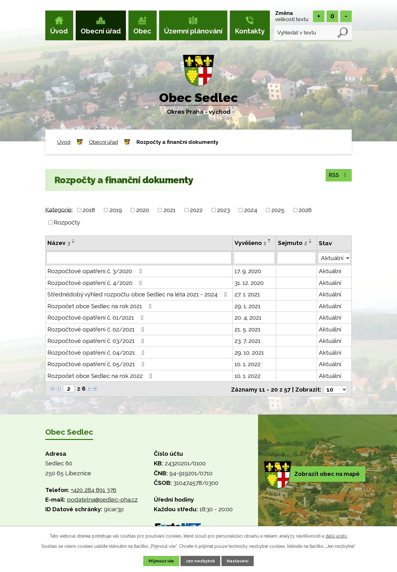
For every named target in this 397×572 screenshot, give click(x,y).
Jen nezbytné (201, 560)
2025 (277, 209)
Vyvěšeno (250, 242)
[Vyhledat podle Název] (139, 258)
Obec (142, 31)
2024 (250, 209)
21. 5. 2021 (248, 329)
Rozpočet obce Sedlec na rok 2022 (100, 375)
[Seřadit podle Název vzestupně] (73, 239)
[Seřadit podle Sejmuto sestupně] (310, 242)
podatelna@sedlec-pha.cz (102, 498)
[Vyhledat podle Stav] (334, 257)
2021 (169, 209)
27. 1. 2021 (247, 294)
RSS (337, 175)
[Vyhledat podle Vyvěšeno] (254, 258)
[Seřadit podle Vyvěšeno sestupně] (269, 242)
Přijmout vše (158, 560)
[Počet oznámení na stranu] (335, 389)
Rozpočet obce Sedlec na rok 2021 (100, 306)
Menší (346, 16)
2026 (305, 209)
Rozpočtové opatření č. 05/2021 (97, 364)
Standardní (332, 16)
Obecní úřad (101, 31)
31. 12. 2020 (249, 282)
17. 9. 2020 (248, 271)
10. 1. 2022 (248, 364)
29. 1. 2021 (248, 306)
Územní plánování (193, 31)
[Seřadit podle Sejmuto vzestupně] (310, 239)
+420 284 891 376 (93, 489)
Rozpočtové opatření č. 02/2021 (96, 329)
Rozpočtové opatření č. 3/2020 (95, 271)
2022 (196, 209)
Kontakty (250, 31)
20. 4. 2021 (248, 317)
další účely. (336, 535)
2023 (223, 209)
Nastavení (241, 560)
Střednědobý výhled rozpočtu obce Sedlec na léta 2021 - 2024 (138, 294)
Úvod (59, 31)
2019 (115, 209)
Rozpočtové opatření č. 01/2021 (96, 317)
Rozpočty (67, 222)
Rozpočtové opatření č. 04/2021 (97, 352)
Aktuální (330, 271)
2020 (142, 209)
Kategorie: (59, 209)
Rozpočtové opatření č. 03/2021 (96, 340)
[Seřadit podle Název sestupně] (73, 242)
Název (58, 242)
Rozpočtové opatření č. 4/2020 (95, 282)
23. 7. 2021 (248, 340)
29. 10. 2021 (249, 352)
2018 (89, 209)
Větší (318, 16)
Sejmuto (292, 242)
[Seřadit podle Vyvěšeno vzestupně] (269, 239)
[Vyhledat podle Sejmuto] (296, 258)
